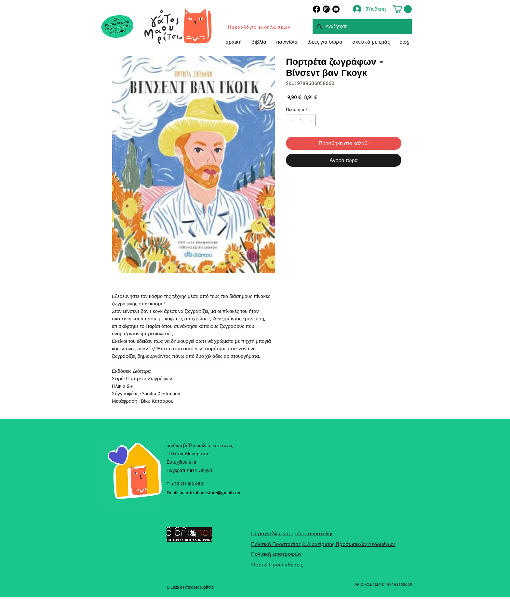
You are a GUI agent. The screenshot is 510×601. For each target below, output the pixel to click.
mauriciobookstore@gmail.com (211, 492)
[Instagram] (326, 9)
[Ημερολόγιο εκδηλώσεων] (259, 26)
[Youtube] (336, 9)
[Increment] (311, 120)
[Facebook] (316, 9)
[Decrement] (291, 120)
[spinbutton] (301, 120)
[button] (402, 9)
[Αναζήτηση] (362, 26)
